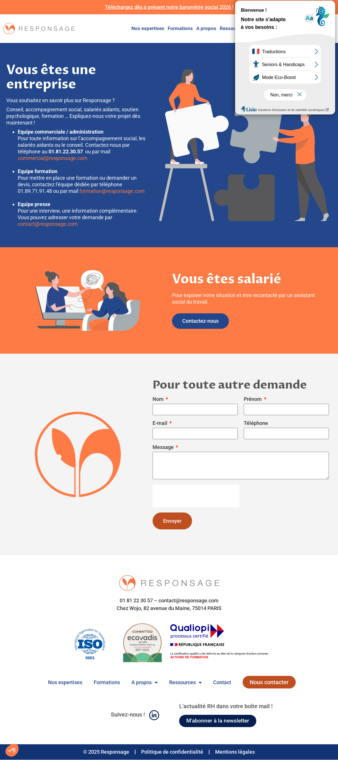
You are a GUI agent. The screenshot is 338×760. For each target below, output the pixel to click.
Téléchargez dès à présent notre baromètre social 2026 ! (169, 7)
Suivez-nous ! (128, 714)
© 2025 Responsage (106, 752)
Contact (257, 28)
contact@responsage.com (48, 224)
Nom (159, 399)
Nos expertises (147, 28)
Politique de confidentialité (172, 752)
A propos (206, 28)
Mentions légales (235, 752)
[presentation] (196, 496)
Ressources (232, 28)
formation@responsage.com (112, 191)
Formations (180, 28)
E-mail (161, 423)
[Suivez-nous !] (154, 715)
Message (164, 447)
